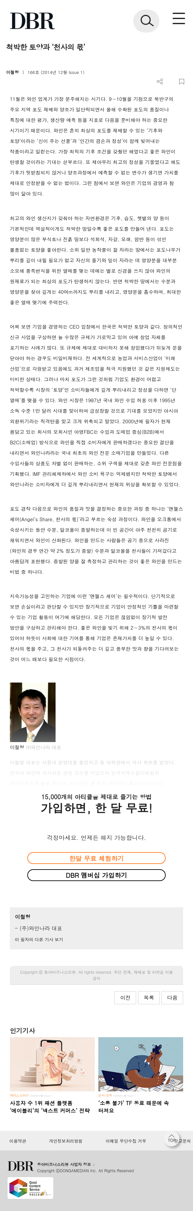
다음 (172, 997)
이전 (125, 997)
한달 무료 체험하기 (96, 858)
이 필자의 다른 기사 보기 (39, 939)
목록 (149, 997)
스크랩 (181, 81)
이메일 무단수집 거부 (126, 1141)
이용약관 (17, 1141)
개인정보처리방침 (66, 1141)
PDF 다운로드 (170, 81)
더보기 (160, 81)
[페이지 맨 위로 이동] (173, 1140)
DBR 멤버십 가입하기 (96, 875)
